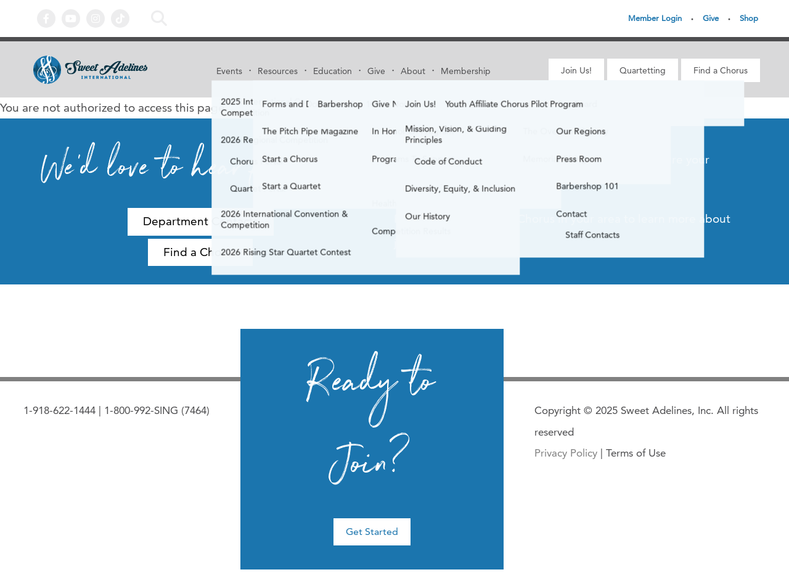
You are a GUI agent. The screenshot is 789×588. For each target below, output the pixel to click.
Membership (466, 71)
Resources (278, 71)
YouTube (71, 18)
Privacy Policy (565, 453)
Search (162, 18)
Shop (749, 18)
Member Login (655, 18)
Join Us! (576, 70)
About (413, 71)
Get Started (372, 531)
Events (229, 71)
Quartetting (642, 70)
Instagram (95, 18)
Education (332, 71)
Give (711, 18)
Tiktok (120, 18)
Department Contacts (200, 221)
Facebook (46, 18)
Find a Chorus (720, 70)
